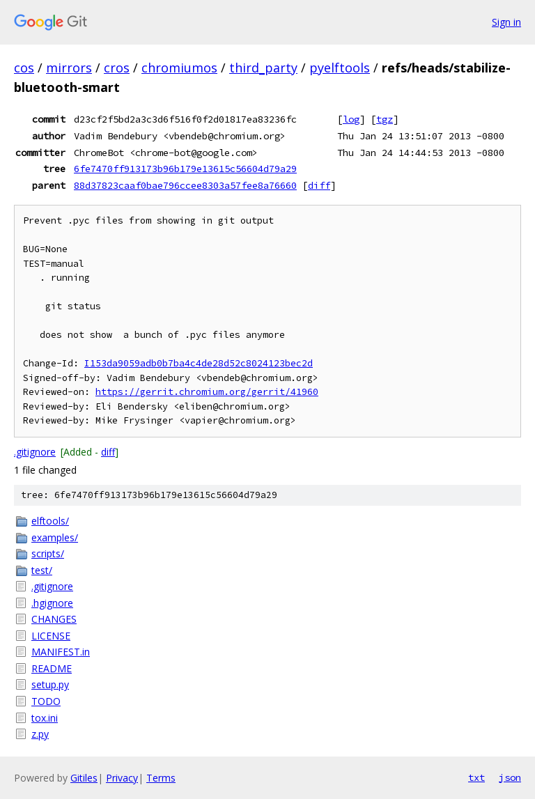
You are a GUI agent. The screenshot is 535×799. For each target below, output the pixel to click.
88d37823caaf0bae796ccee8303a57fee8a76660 (185, 185)
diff (319, 185)
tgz (384, 119)
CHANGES (54, 619)
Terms (161, 777)
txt (476, 777)
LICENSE (50, 635)
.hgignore (52, 603)
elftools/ (50, 520)
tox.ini (44, 717)
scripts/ (47, 553)
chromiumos (179, 67)
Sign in (506, 22)
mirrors (69, 67)
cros (117, 67)
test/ (41, 570)
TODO (46, 701)
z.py (40, 733)
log (351, 119)
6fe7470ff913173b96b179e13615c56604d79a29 (185, 168)
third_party (263, 67)
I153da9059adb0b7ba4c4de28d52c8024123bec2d (198, 363)
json (510, 777)
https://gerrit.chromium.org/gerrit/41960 (206, 392)
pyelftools (339, 67)
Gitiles (84, 777)
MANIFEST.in (60, 651)
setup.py (50, 684)
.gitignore (35, 451)
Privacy (122, 777)
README (51, 668)
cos (24, 67)
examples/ (54, 537)
